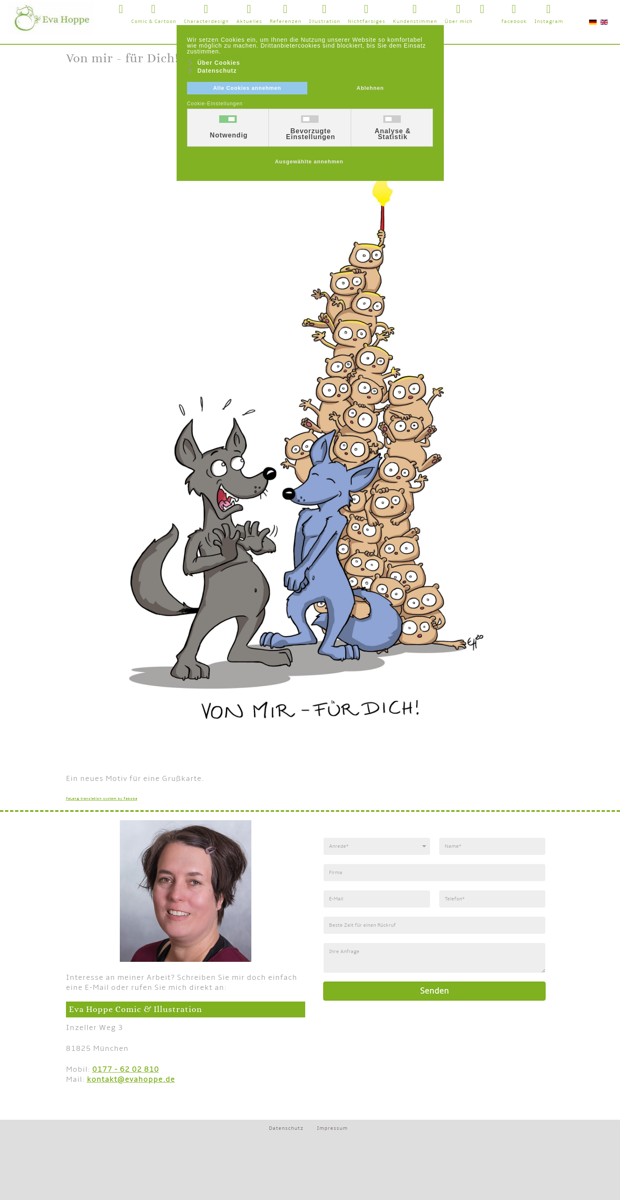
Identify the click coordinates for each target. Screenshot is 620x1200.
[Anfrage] (434, 958)
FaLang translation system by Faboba (101, 799)
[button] (493, 7)
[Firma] (434, 873)
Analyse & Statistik (392, 134)
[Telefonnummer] (492, 899)
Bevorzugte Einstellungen (310, 134)
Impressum (332, 1128)
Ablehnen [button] (370, 88)
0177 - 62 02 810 (125, 1069)
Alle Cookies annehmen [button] (247, 88)
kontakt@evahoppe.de (131, 1079)
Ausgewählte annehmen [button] (309, 162)
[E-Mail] (376, 899)
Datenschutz (286, 1128)
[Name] (492, 846)
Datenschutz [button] (217, 70)
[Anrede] (376, 846)
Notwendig (229, 135)
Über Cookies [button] (218, 62)
